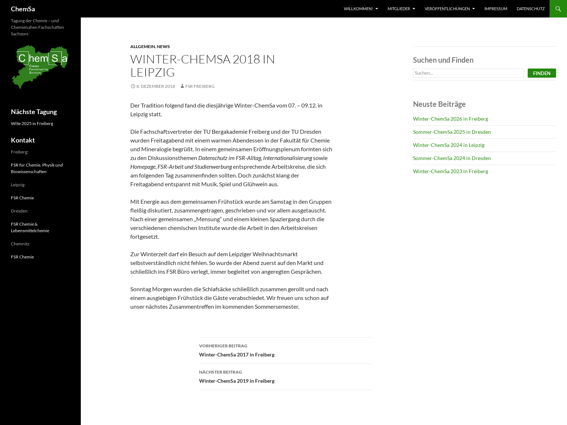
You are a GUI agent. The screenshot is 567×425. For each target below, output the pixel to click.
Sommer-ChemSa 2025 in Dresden (452, 132)
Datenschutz (531, 8)
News (163, 46)
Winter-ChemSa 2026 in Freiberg (450, 119)
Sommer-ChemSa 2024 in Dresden (452, 158)
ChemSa (23, 9)
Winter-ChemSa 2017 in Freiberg (285, 350)
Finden (542, 73)
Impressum (495, 8)
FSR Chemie (22, 197)
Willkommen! (358, 8)
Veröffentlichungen (447, 8)
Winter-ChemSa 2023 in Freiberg (450, 171)
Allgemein (142, 46)
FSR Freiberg (200, 86)
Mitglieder (399, 8)
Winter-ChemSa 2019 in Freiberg (285, 376)
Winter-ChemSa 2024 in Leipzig (448, 145)
